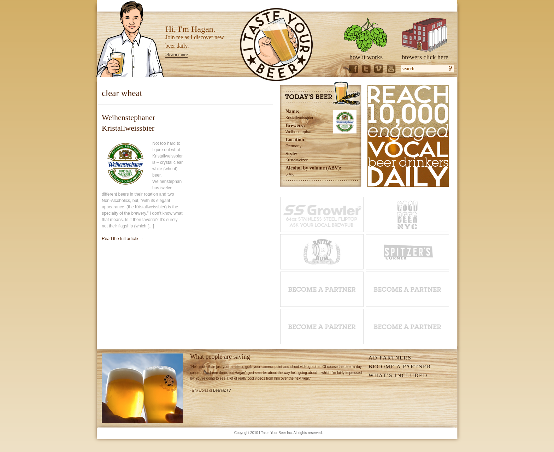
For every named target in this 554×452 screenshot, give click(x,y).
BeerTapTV (222, 390)
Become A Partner (400, 366)
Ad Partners (390, 358)
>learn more (176, 54)
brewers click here (425, 57)
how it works (366, 57)
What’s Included (398, 375)
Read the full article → (122, 238)
